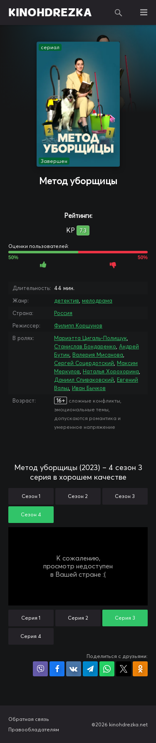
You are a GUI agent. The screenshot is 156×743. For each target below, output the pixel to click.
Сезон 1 (31, 496)
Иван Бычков (89, 388)
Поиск (118, 12)
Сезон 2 (78, 496)
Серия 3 (125, 618)
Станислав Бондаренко (85, 346)
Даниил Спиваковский (84, 379)
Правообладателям (33, 729)
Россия (63, 313)
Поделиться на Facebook (57, 668)
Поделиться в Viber (40, 668)
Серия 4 (30, 636)
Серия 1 (30, 618)
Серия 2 (78, 618)
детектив (66, 300)
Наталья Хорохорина (111, 371)
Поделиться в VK (73, 668)
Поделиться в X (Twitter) (123, 668)
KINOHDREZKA (50, 12)
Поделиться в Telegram (90, 668)
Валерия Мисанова (97, 354)
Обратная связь (28, 719)
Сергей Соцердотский (84, 363)
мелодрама (97, 300)
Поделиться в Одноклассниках (140, 668)
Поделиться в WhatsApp (106, 668)
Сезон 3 (125, 496)
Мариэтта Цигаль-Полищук (90, 338)
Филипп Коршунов (78, 325)
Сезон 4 (31, 514)
